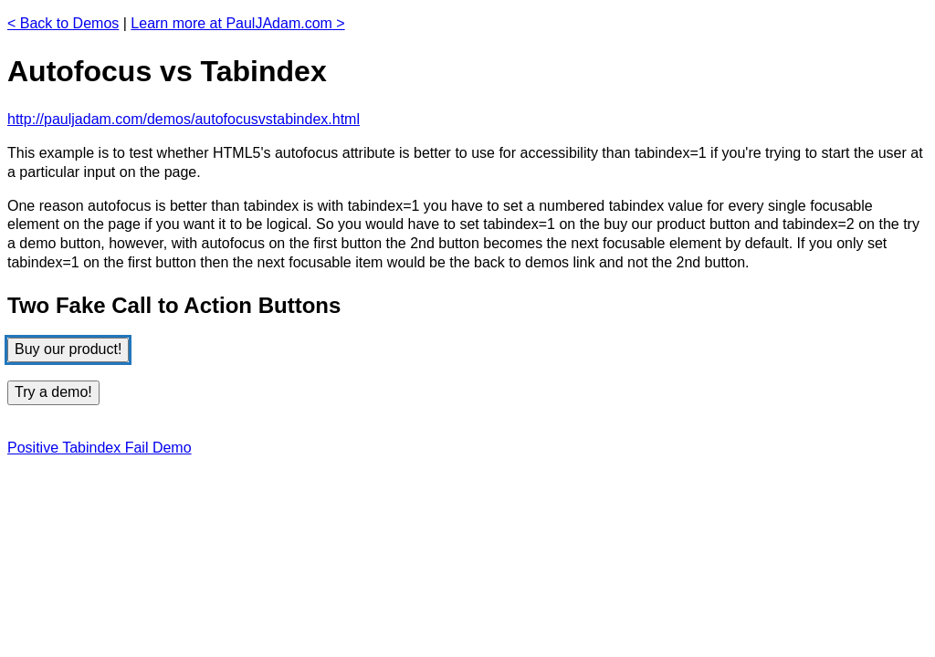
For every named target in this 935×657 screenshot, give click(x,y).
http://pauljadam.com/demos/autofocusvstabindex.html (183, 119)
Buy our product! (68, 349)
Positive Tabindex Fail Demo (99, 447)
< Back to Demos (63, 23)
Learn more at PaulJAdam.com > (237, 23)
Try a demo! (53, 392)
